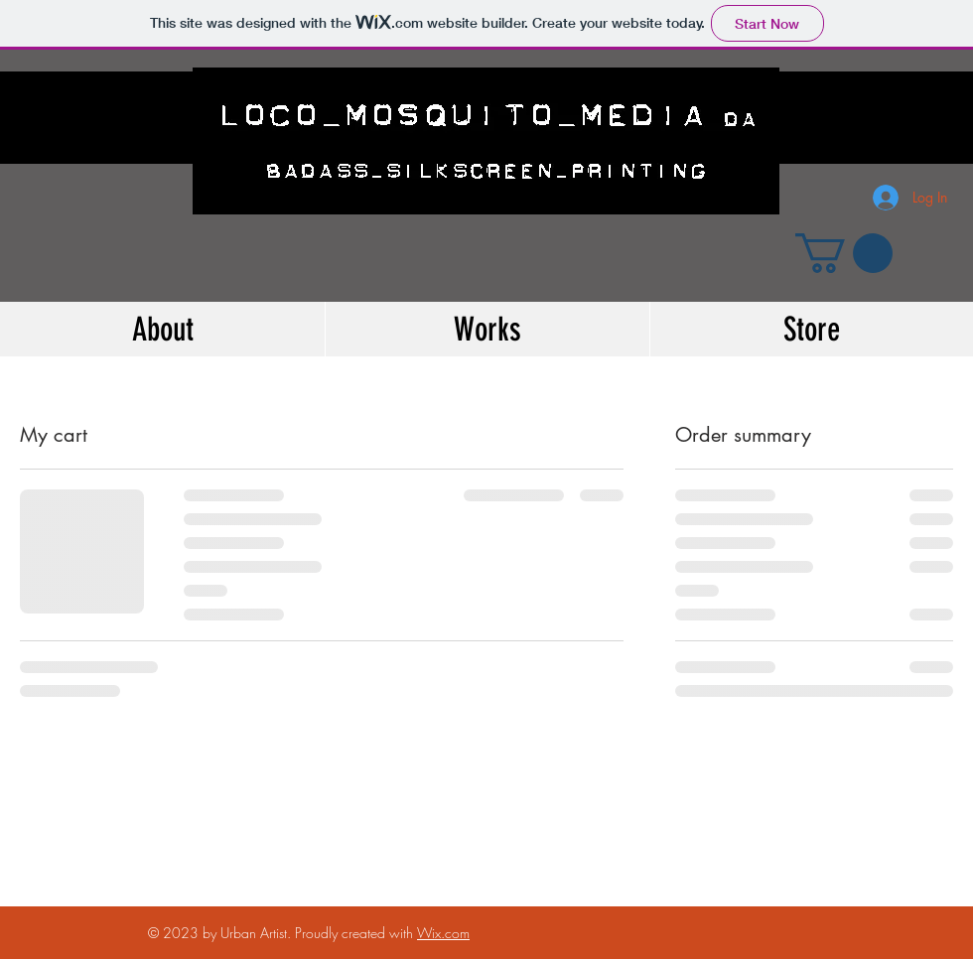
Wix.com (443, 932)
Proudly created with (356, 932)
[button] (844, 253)
